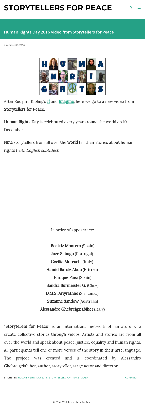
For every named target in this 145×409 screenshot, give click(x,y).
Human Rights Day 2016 (33, 377)
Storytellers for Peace (58, 7)
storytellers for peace (64, 377)
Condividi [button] (131, 377)
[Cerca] (131, 6)
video (84, 377)
